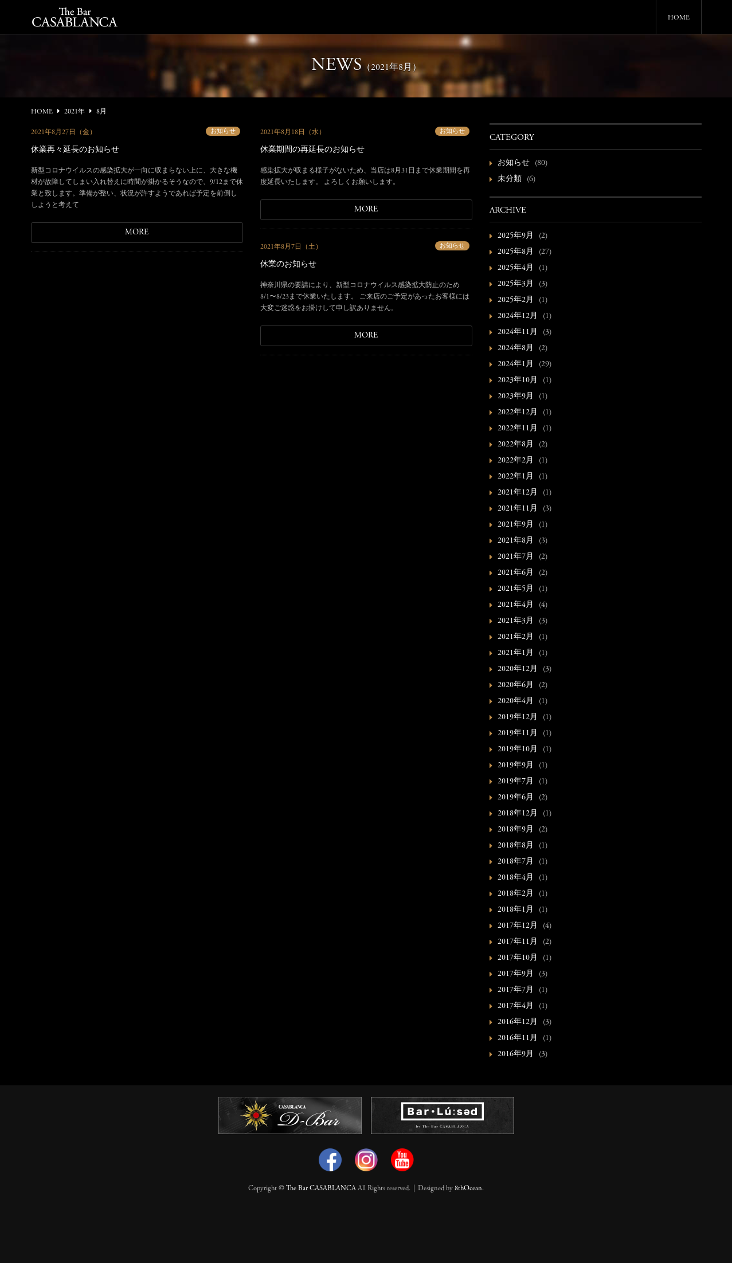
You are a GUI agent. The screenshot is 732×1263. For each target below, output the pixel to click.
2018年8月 (516, 846)
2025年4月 (516, 268)
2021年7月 (516, 557)
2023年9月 (516, 397)
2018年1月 (516, 910)
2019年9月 (516, 766)
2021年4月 (516, 605)
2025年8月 (516, 252)
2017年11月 (518, 942)
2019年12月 (518, 717)
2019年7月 (516, 782)
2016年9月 (516, 1054)
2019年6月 (516, 798)
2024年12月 (518, 316)
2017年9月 (516, 974)
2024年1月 (516, 364)
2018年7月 (516, 862)
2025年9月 (516, 236)
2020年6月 (516, 685)
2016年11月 (518, 1038)
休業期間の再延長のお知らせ (312, 150)
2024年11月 (518, 332)
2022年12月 (518, 413)
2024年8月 (516, 348)
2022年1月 (516, 477)
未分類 (510, 179)
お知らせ (223, 131)
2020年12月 (518, 669)
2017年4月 (516, 1006)
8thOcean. (469, 1188)
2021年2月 (516, 637)
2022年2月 (516, 461)
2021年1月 (516, 653)
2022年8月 (516, 445)
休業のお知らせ (288, 265)
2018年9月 (516, 830)
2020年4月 (516, 701)
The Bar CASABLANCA (321, 1188)
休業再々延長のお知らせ (75, 150)
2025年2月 (516, 300)
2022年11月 (518, 429)
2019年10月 (518, 750)
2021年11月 (518, 509)
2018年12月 (518, 814)
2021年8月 (516, 541)
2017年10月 (518, 958)
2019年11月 (518, 733)
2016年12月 (518, 1022)
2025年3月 (516, 284)
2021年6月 (516, 573)
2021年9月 (516, 525)
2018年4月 (516, 878)
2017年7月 (516, 990)
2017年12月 (518, 926)
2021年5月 (516, 589)
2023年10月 (518, 380)
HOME (679, 17)
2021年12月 (518, 493)
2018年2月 (516, 894)
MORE (136, 233)
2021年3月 (516, 621)
